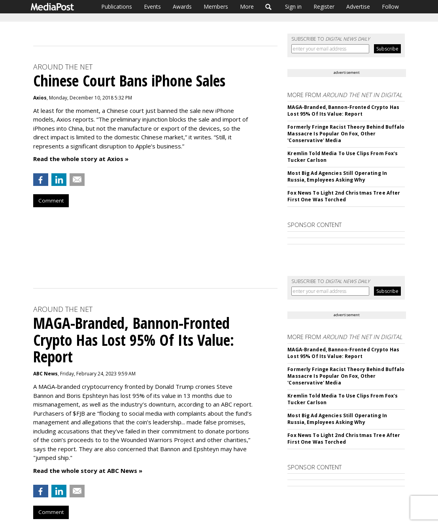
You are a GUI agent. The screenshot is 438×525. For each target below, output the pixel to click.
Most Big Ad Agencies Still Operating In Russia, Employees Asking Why (337, 176)
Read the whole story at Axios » (80, 159)
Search (269, 6)
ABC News (45, 373)
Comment (51, 200)
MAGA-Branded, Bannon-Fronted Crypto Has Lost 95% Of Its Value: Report (343, 110)
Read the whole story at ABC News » (87, 470)
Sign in (293, 6)
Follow (390, 6)
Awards (182, 6)
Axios (40, 97)
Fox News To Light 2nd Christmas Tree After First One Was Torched (343, 196)
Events (152, 6)
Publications (116, 6)
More (247, 6)
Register (323, 6)
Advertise (358, 6)
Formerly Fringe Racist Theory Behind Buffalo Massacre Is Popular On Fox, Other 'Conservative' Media (345, 134)
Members (216, 6)
